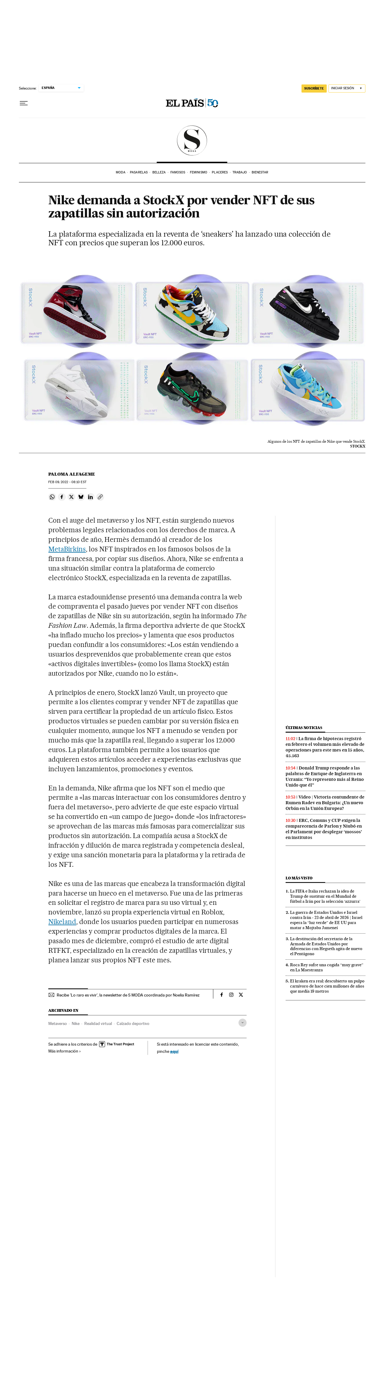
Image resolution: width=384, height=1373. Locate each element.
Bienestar (260, 172)
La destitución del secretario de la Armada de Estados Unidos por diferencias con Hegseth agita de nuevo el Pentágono (326, 946)
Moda (120, 172)
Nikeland (62, 921)
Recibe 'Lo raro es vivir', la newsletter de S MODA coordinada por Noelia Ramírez (128, 995)
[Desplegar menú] (23, 103)
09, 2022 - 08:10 (67, 482)
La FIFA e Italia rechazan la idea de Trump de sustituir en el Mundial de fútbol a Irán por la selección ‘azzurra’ (325, 896)
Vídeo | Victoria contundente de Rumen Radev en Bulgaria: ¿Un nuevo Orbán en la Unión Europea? (325, 802)
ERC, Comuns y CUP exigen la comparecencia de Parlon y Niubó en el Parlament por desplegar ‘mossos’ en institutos (324, 829)
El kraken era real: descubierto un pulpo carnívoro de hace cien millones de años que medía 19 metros (327, 986)
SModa (192, 140)
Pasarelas (139, 172)
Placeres (220, 172)
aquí (174, 1051)
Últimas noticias (304, 727)
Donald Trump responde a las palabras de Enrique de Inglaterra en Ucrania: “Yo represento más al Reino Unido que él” (325, 776)
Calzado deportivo (133, 1023)
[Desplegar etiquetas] (242, 1023)
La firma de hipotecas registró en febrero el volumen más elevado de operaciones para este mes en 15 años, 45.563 (325, 747)
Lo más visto (299, 878)
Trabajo (239, 172)
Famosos (177, 172)
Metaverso (57, 1023)
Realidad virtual (98, 1023)
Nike (76, 1023)
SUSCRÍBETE (314, 88)
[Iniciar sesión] (346, 88)
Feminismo (198, 172)
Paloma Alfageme (71, 474)
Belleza (159, 172)
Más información (64, 1051)
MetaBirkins (67, 549)
